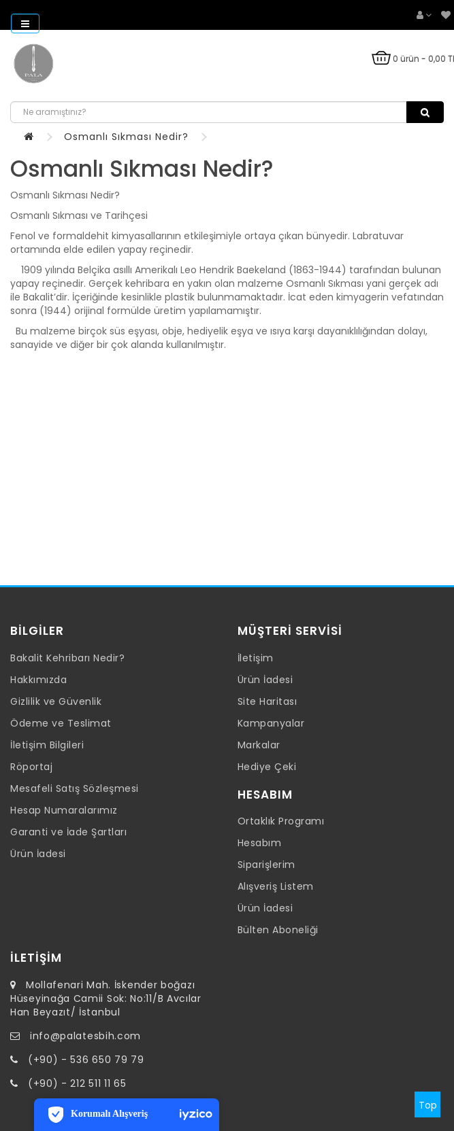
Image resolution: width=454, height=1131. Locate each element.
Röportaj (31, 766)
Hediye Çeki (267, 766)
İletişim (256, 658)
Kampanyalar (271, 723)
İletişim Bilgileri (47, 745)
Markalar (259, 745)
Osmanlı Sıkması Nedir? (126, 136)
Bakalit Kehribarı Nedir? (67, 658)
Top (428, 1105)
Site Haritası (267, 701)
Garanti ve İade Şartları (68, 832)
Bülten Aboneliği (278, 930)
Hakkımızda (38, 679)
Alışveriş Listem (276, 886)
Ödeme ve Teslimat (61, 723)
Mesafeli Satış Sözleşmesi (74, 788)
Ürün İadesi (38, 853)
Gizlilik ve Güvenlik (55, 701)
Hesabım (260, 843)
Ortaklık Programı (281, 821)
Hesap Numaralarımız (64, 810)
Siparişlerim (266, 864)
